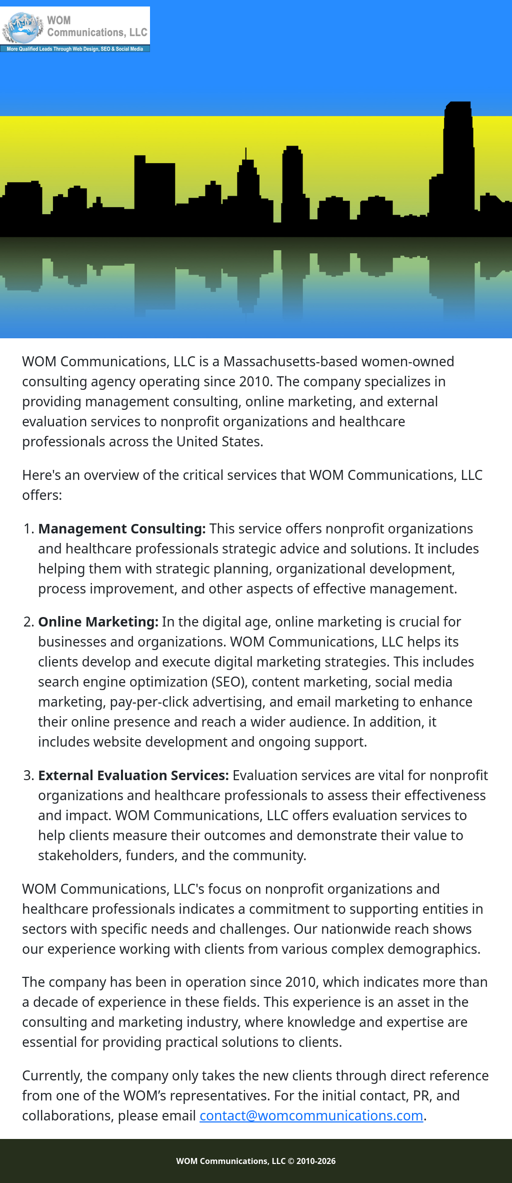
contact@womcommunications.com (312, 1115)
